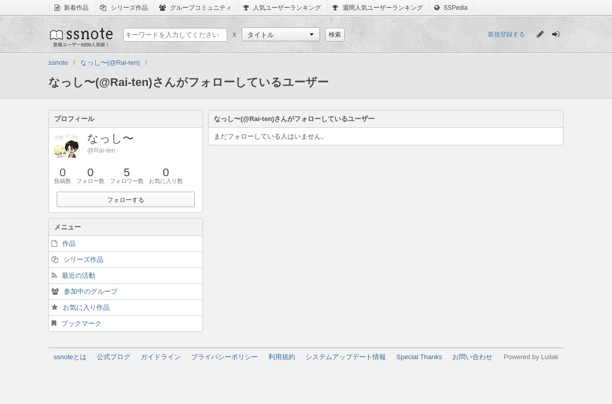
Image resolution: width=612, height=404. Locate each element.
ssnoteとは (70, 357)
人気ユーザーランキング (282, 7)
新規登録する (506, 34)
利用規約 (281, 357)
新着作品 (72, 7)
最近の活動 (78, 275)
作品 (69, 243)
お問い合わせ (472, 357)
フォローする (125, 200)
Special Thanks (419, 357)
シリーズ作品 (123, 7)
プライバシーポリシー (224, 357)
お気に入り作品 (86, 307)
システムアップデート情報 (345, 357)
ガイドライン (161, 357)
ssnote (80, 37)
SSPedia (451, 7)
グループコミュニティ (195, 7)
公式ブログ (113, 357)
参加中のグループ (90, 291)
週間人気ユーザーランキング (377, 7)
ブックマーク (81, 323)
